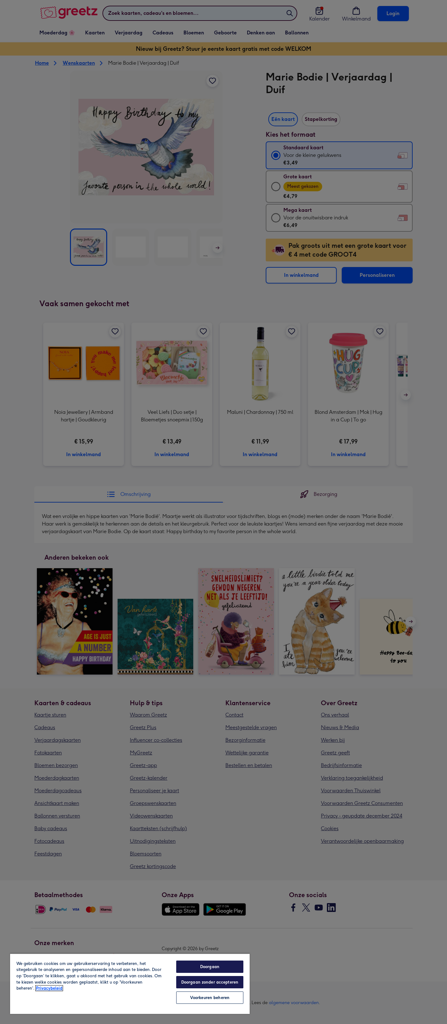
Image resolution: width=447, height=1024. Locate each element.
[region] (130, 983)
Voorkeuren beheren (209, 997)
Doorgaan (209, 966)
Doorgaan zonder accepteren (209, 982)
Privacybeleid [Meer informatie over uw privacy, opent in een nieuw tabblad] (49, 988)
